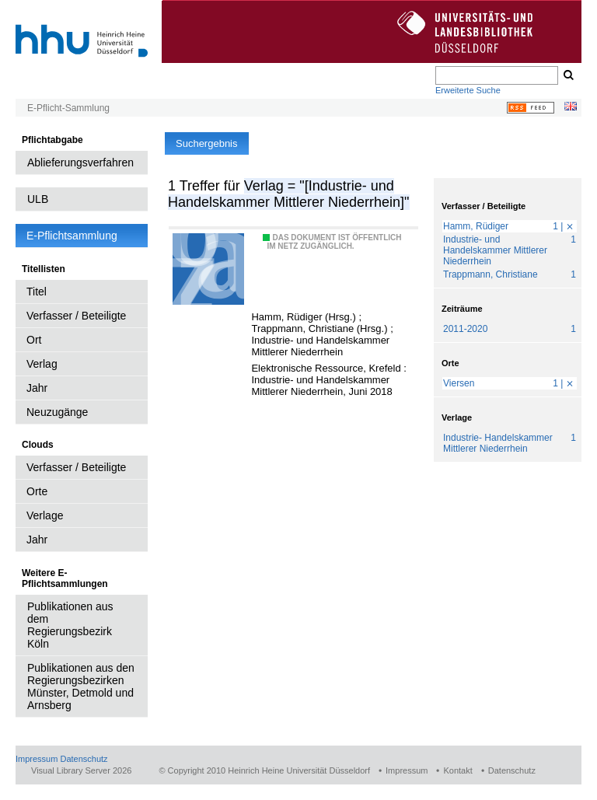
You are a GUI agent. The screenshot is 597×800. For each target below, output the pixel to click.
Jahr (36, 388)
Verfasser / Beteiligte (76, 315)
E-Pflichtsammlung (71, 235)
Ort (33, 340)
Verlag (42, 364)
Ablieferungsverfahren (80, 162)
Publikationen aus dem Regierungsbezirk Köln (70, 625)
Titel (36, 291)
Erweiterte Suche (468, 90)
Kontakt (457, 770)
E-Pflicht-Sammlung (68, 108)
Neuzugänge (57, 412)
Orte (36, 491)
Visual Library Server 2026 (81, 770)
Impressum (37, 758)
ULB (37, 199)
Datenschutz (83, 758)
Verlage (44, 515)
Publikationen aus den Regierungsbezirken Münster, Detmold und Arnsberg (80, 686)
